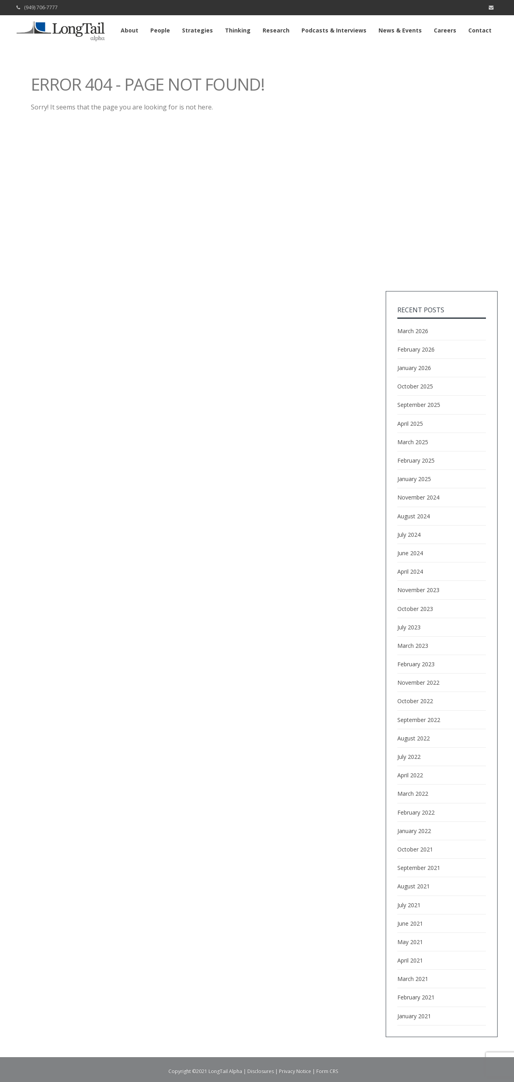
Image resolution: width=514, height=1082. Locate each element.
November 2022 (418, 682)
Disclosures (260, 1071)
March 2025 (412, 442)
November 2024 (418, 497)
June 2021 (410, 923)
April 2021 (410, 960)
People (160, 30)
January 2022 (414, 831)
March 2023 (412, 645)
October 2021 (415, 849)
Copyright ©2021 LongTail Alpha (205, 1071)
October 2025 (415, 386)
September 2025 (418, 405)
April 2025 (410, 423)
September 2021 (418, 868)
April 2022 (410, 775)
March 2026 (412, 331)
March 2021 (412, 979)
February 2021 (416, 997)
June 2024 (410, 553)
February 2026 (416, 349)
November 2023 (418, 590)
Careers (445, 30)
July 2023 (409, 627)
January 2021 (414, 1016)
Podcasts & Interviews (334, 30)
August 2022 (413, 738)
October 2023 (415, 609)
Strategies (197, 30)
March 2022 (412, 793)
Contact (480, 30)
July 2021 (409, 905)
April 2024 (410, 571)
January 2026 (414, 368)
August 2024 (413, 516)
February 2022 (416, 812)
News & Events (400, 30)
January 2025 (414, 479)
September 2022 (418, 720)
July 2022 (409, 756)
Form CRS (327, 1071)
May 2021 (410, 942)
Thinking (238, 30)
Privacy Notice (295, 1071)
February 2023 (416, 664)
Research (276, 30)
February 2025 (416, 460)
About (129, 30)
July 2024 (409, 534)
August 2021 (413, 886)
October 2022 (415, 701)
